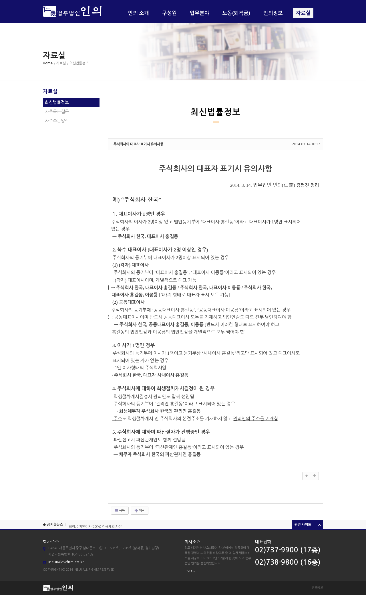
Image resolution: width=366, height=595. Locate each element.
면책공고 (317, 587)
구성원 (169, 13)
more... (189, 570)
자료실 (303, 13)
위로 (139, 511)
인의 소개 (138, 13)
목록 (119, 511)
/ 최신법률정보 (77, 63)
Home (48, 63)
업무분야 (199, 13)
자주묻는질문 (57, 111)
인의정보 (273, 13)
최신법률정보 (57, 102)
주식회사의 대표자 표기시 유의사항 (138, 144)
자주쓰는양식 (57, 120)
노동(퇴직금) (236, 13)
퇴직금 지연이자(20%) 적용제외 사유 (95, 527)
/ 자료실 (60, 63)
